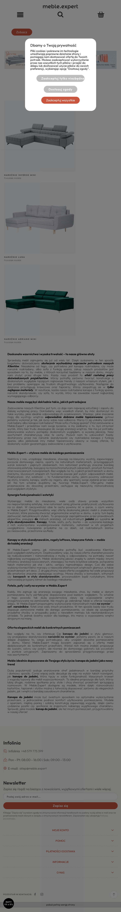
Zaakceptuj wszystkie (60, 100)
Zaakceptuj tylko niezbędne (62, 78)
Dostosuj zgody (60, 89)
